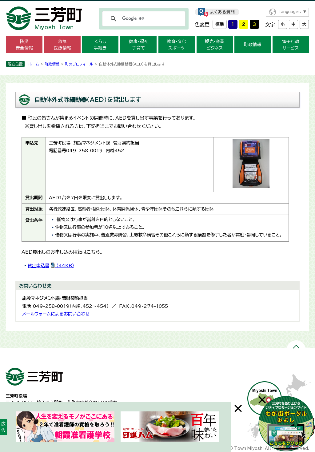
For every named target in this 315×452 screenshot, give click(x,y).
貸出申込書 (51, 265)
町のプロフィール (79, 64)
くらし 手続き (100, 44)
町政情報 (252, 44)
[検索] (143, 18)
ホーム (33, 64)
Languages (289, 12)
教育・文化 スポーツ (176, 44)
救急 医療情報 (62, 44)
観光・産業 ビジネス (214, 44)
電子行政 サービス (290, 44)
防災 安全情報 (24, 44)
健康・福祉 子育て (138, 44)
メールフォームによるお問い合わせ (56, 313)
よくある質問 (222, 12)
